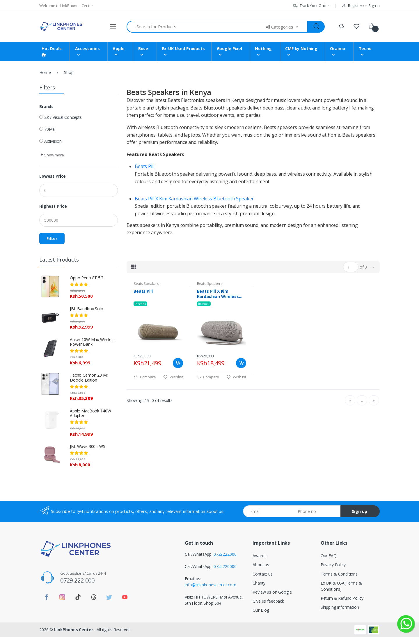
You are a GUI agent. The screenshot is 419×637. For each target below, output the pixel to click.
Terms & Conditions (339, 574)
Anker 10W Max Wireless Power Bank (93, 342)
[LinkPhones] (61, 26)
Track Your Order (310, 5)
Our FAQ (329, 555)
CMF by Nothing (301, 48)
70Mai (50, 129)
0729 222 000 (77, 580)
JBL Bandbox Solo (86, 308)
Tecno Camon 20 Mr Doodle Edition (89, 377)
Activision (53, 141)
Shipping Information (340, 607)
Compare (145, 377)
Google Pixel (229, 48)
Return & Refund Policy (342, 598)
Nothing (263, 48)
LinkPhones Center (73, 629)
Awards (259, 555)
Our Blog (261, 610)
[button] (287, 27)
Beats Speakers (146, 283)
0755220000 (225, 566)
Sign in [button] (374, 5)
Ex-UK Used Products (183, 48)
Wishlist (173, 377)
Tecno (365, 48)
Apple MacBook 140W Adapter (90, 413)
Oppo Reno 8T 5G (86, 277)
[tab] (133, 266)
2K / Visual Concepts (63, 117)
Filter (52, 238)
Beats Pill (145, 166)
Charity (259, 583)
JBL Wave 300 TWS (87, 446)
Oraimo (337, 48)
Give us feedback (268, 601)
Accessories (87, 48)
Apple (118, 48)
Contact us (263, 574)
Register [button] (355, 5)
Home (45, 72)
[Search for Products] (196, 27)
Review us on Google (272, 592)
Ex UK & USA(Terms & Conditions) (341, 586)
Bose (143, 48)
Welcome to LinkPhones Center (66, 5)
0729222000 (225, 554)
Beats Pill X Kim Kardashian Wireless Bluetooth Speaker (194, 198)
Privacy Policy (333, 564)
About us (261, 564)
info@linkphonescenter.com (210, 584)
